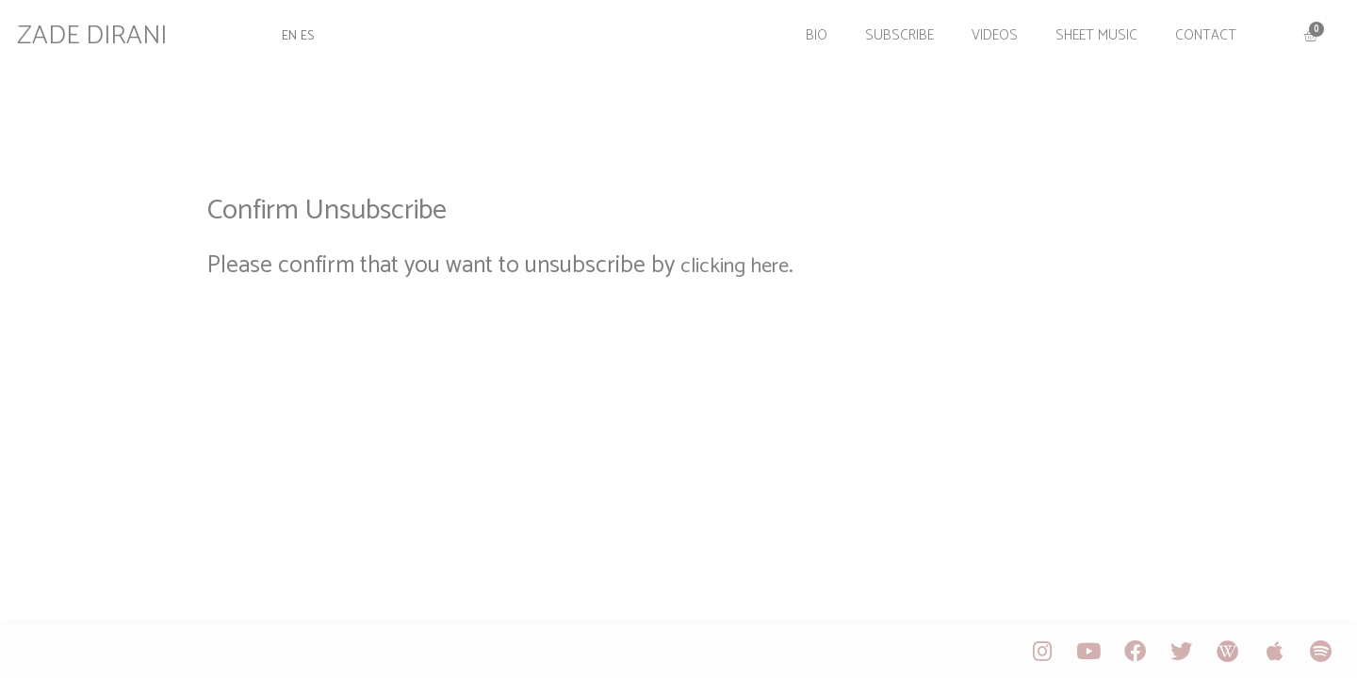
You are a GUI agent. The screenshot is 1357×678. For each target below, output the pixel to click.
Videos (985, 30)
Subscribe (890, 30)
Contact (1196, 30)
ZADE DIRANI (103, 31)
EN (297, 30)
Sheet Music (1087, 30)
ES (317, 30)
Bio (807, 30)
